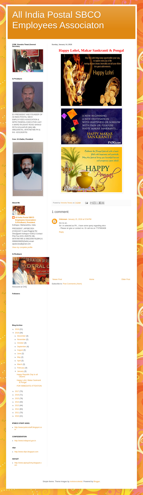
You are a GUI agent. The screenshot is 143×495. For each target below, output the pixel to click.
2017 (17, 391)
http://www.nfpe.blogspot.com (26, 452)
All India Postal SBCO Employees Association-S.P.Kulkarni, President (25, 220)
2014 (17, 402)
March (20, 364)
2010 (17, 416)
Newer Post (57, 279)
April (19, 361)
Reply (61, 232)
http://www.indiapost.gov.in (25, 441)
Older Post (125, 279)
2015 (17, 398)
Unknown (63, 219)
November (21, 339)
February (21, 368)
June (19, 354)
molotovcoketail (76, 481)
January (20, 371)
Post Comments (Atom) (72, 284)
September (22, 347)
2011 (17, 413)
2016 (17, 395)
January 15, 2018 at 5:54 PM (79, 219)
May (19, 357)
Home (91, 279)
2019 (17, 329)
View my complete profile (22, 247)
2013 (17, 405)
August (20, 350)
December (21, 336)
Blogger (97, 481)
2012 (17, 409)
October (20, 343)
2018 (17, 333)
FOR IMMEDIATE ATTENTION (29, 386)
